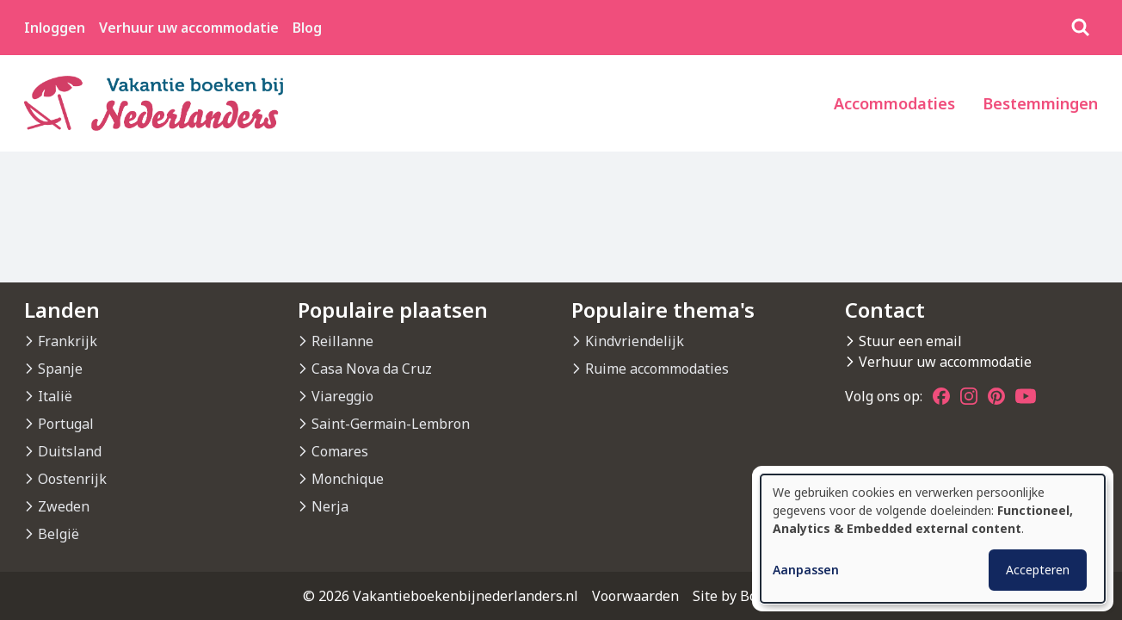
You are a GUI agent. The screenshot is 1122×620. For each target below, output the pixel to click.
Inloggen (54, 27)
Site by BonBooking (756, 595)
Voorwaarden (635, 595)
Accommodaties (894, 103)
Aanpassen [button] (806, 569)
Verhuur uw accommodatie (189, 27)
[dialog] (933, 538)
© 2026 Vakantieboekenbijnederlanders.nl (440, 595)
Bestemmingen (1040, 103)
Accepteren (1038, 569)
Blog (307, 27)
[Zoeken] (1080, 27)
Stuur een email (910, 341)
